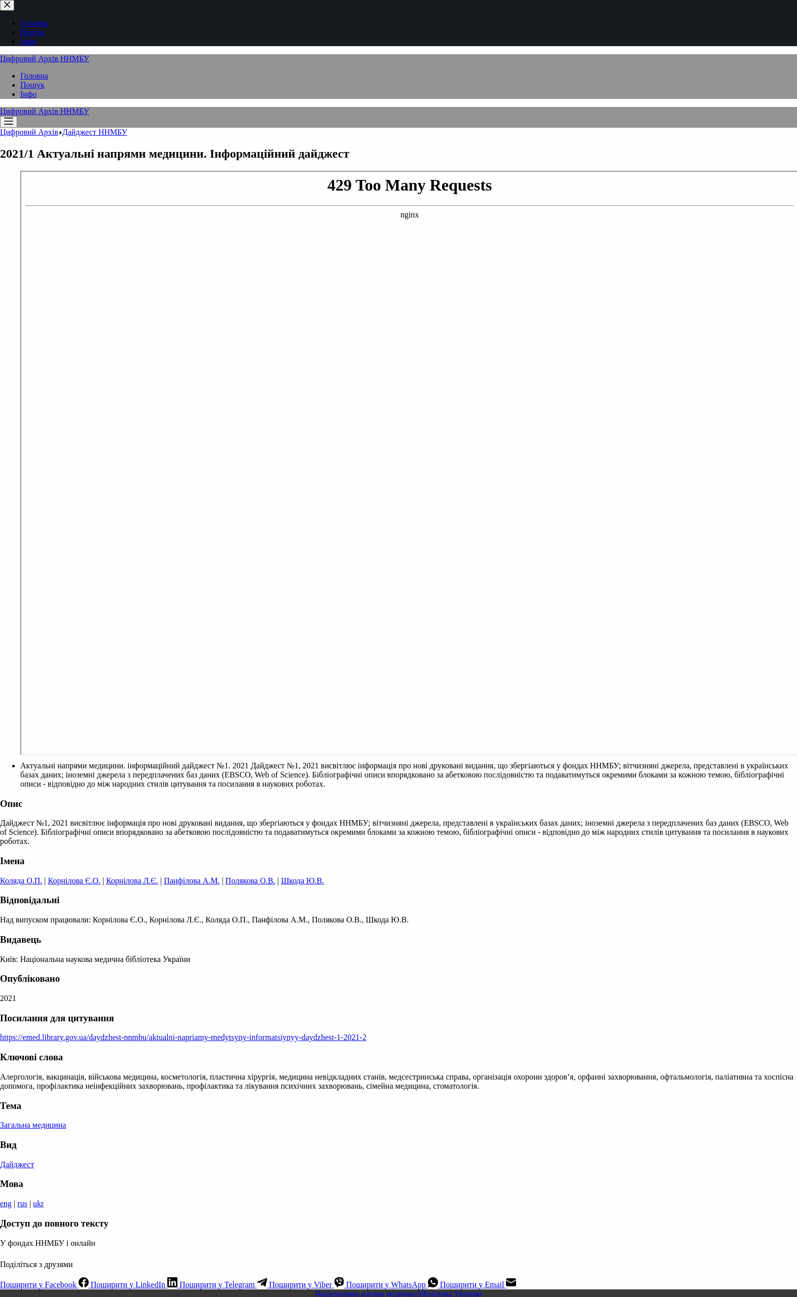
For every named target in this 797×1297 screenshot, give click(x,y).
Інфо (28, 94)
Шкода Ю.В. (302, 880)
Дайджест (17, 1164)
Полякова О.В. (250, 880)
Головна (34, 75)
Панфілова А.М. (192, 880)
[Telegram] (224, 1284)
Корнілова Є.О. (74, 880)
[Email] (478, 1284)
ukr (38, 1203)
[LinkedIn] (135, 1284)
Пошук (32, 85)
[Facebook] (45, 1284)
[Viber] (307, 1284)
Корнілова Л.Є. (132, 880)
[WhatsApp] (393, 1284)
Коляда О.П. (21, 880)
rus (22, 1203)
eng (6, 1203)
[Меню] (8, 122)
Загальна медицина (33, 1125)
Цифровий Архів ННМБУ (44, 58)
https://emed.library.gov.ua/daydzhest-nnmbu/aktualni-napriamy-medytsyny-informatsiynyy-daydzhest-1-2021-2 (183, 1037)
